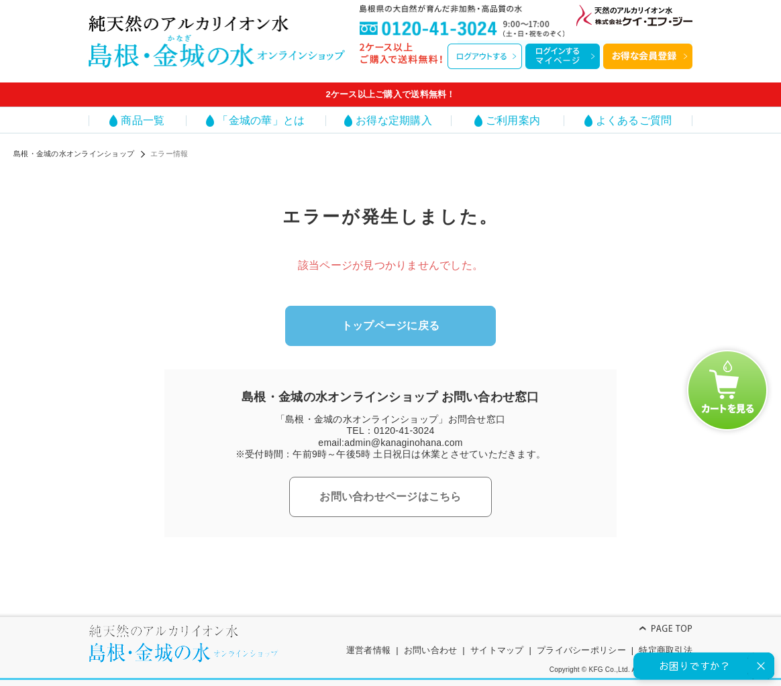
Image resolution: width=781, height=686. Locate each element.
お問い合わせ (431, 650)
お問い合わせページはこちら (390, 496)
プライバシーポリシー (581, 650)
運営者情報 (368, 650)
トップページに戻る (390, 325)
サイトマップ (497, 650)
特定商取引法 (665, 650)
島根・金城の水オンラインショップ (73, 154)
